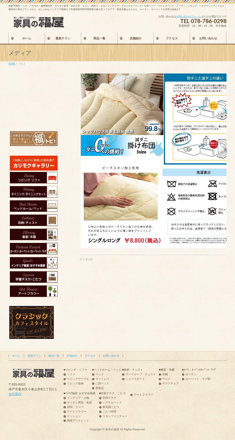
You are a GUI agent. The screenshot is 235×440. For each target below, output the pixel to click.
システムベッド (112, 402)
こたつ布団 (109, 411)
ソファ (71, 374)
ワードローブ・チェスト (141, 374)
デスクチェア (170, 383)
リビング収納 (75, 383)
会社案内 (14, 394)
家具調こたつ (111, 407)
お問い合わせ (111, 355)
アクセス (90, 355)
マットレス (102, 379)
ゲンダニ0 (86, 259)
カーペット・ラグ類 (197, 379)
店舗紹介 (72, 355)
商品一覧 (53, 355)
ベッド (99, 374)
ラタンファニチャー (115, 416)
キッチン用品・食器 (79, 402)
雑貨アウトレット (78, 420)
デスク (166, 379)
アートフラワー (76, 411)
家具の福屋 (112, 429)
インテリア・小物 (78, 398)
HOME (11, 63)
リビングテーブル (78, 379)
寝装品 (99, 388)
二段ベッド (102, 383)
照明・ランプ (75, 407)
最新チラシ (34, 355)
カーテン (190, 374)
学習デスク (109, 398)
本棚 (165, 374)
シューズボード (135, 379)
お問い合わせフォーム (188, 16)
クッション (74, 416)
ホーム (16, 355)
